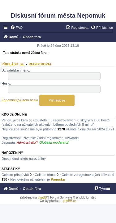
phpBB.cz (69, 201)
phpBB (42, 197)
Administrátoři (27, 142)
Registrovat (40, 64)
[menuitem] (16, 27)
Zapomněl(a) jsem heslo (20, 100)
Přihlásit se (13, 64)
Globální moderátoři (54, 142)
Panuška (58, 179)
